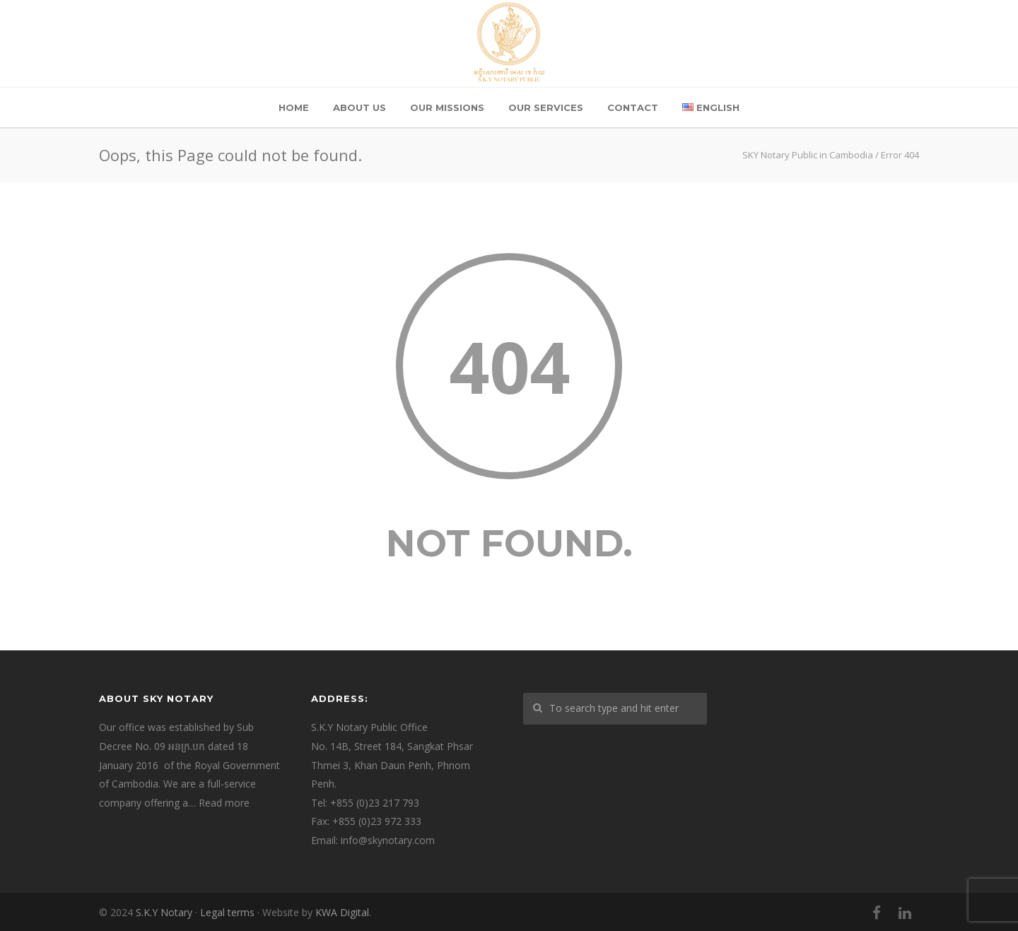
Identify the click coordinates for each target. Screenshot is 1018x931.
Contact (632, 107)
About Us (359, 107)
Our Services (545, 107)
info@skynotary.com (388, 840)
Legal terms (227, 912)
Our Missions (447, 107)
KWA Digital (342, 912)
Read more (224, 802)
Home (294, 107)
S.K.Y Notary (164, 912)
